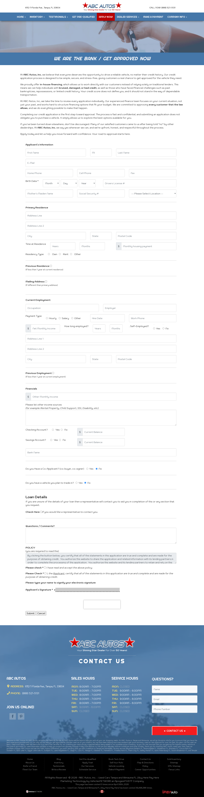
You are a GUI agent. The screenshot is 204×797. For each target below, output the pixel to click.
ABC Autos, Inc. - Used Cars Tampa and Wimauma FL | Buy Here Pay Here (119, 777)
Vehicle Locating (116, 766)
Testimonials (58, 16)
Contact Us (145, 759)
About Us (30, 762)
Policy (145, 766)
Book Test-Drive (116, 759)
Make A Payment (153, 16)
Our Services (87, 766)
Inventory (37, 16)
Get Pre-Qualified (83, 16)
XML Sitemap (174, 766)
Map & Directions (145, 762)
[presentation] (102, 604)
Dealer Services (128, 16)
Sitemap (174, 762)
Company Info (177, 16)
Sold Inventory (174, 759)
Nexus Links (174, 769)
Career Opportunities (145, 769)
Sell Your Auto (116, 762)
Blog (59, 759)
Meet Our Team (30, 769)
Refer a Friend (30, 766)
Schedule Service (87, 769)
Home (21, 16)
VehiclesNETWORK (100, 781)
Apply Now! (106, 16)
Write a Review (59, 769)
